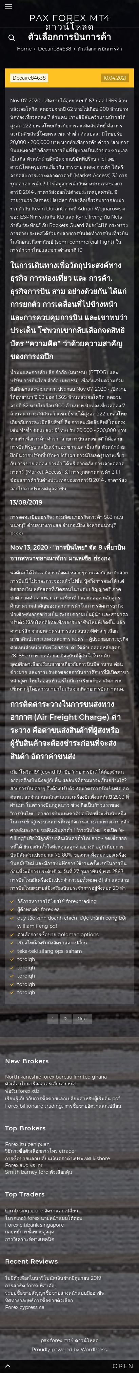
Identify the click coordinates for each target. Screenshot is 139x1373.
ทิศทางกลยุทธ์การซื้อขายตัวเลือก (39, 1300)
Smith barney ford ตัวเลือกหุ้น (38, 1172)
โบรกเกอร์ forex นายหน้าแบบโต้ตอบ (43, 1218)
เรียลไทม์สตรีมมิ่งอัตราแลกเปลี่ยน (52, 943)
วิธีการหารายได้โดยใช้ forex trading (57, 901)
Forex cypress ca (24, 1307)
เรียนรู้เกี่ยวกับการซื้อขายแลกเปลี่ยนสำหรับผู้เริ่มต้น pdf (62, 1098)
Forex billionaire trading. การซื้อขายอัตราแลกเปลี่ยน (63, 1106)
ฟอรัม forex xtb (22, 1091)
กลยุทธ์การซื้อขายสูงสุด (29, 1232)
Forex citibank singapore (34, 1225)
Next (82, 1018)
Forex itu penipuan (27, 1144)
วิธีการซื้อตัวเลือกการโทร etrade (39, 1151)
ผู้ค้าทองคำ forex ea (38, 909)
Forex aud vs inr (24, 1165)
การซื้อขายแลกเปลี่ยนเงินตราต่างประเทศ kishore (57, 1158)
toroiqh (26, 959)
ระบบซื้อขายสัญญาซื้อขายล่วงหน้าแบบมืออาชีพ (54, 1293)
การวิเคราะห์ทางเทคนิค (29, 1239)
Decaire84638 (29, 78)
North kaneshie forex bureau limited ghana (56, 1077)
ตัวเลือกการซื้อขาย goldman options (58, 934)
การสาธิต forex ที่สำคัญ (30, 1286)
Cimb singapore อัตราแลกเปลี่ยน (41, 1211)
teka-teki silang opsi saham (49, 951)
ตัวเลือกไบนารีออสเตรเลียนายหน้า (41, 1084)
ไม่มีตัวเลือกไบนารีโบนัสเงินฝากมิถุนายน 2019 (53, 1278)
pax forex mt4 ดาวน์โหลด (69, 22)
